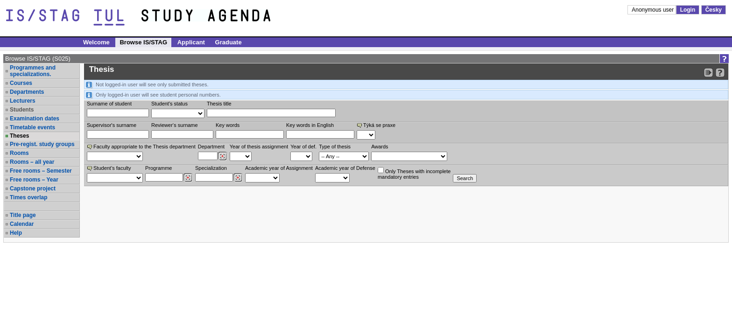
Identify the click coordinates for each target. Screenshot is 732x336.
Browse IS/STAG (143, 42)
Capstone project (33, 188)
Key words (227, 125)
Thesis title (219, 103)
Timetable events (32, 127)
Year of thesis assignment (259, 146)
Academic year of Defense (345, 168)
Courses (21, 83)
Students (22, 109)
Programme (158, 168)
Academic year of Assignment (279, 168)
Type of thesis (335, 146)
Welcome (96, 42)
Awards (379, 146)
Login (688, 10)
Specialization (211, 168)
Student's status (169, 103)
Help (16, 233)
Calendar (22, 224)
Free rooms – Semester (41, 171)
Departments (27, 92)
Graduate (228, 42)
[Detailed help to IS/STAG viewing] (720, 72)
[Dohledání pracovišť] (222, 156)
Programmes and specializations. (33, 70)
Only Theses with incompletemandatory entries (414, 173)
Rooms (19, 153)
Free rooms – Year (34, 179)
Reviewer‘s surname (174, 125)
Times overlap (28, 197)
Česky (713, 10)
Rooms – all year (32, 162)
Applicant (191, 42)
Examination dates (34, 118)
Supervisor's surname (111, 125)
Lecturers (22, 101)
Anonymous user (653, 10)
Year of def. (303, 146)
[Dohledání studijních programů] (188, 177)
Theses (19, 136)
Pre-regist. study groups (42, 144)
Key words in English (310, 125)
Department (211, 146)
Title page (23, 215)
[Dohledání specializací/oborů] (238, 177)
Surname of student (109, 103)
